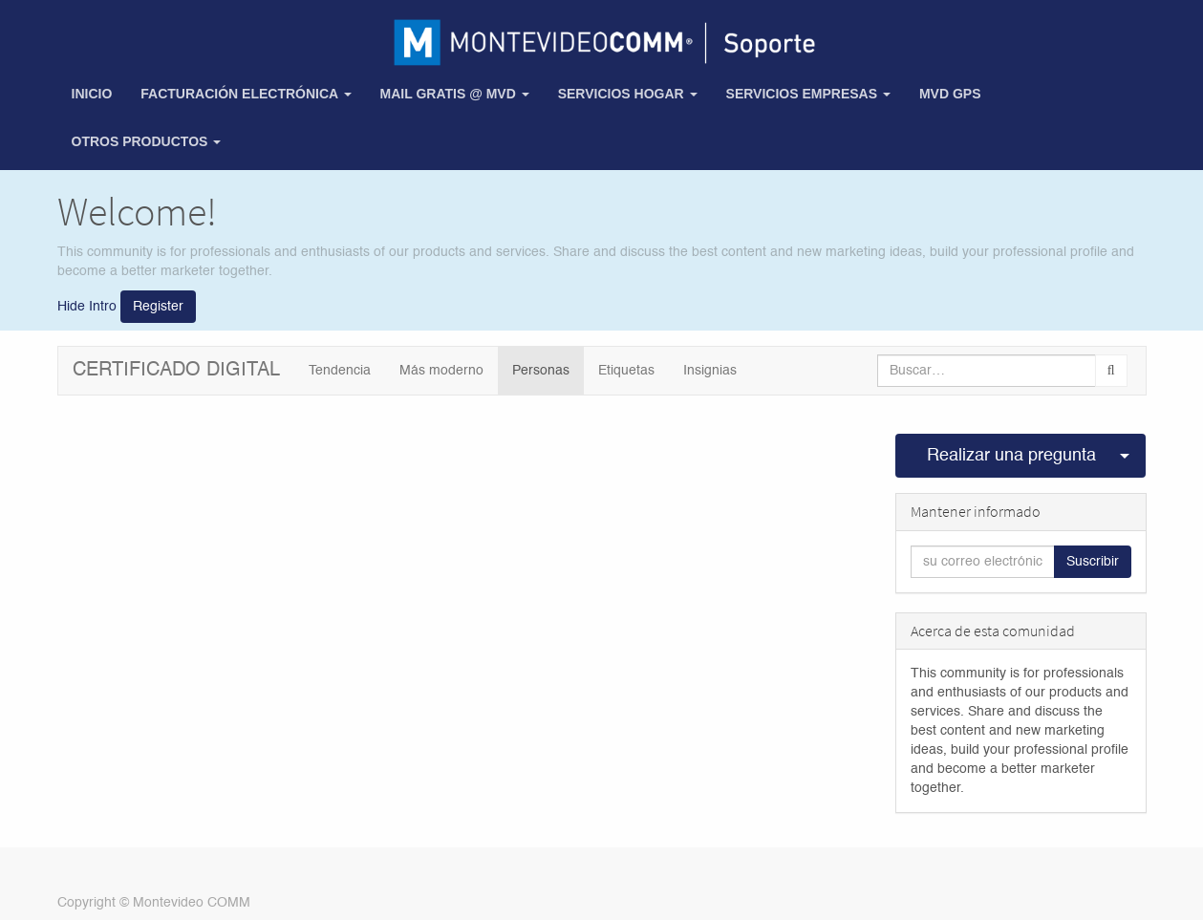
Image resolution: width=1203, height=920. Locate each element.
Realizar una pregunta (1011, 455)
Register (158, 306)
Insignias (710, 370)
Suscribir (1092, 561)
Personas (540, 370)
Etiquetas (626, 370)
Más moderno (441, 370)
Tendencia (340, 370)
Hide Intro (87, 306)
